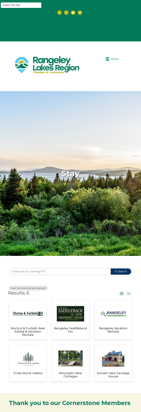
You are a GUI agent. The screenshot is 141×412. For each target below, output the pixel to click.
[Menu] (112, 59)
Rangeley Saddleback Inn (70, 329)
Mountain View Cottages (70, 374)
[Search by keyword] (60, 271)
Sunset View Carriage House (113, 374)
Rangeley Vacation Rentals (113, 329)
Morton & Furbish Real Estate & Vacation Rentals (28, 331)
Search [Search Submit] (121, 271)
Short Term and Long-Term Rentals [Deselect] (28, 288)
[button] (121, 293)
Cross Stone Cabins (27, 373)
